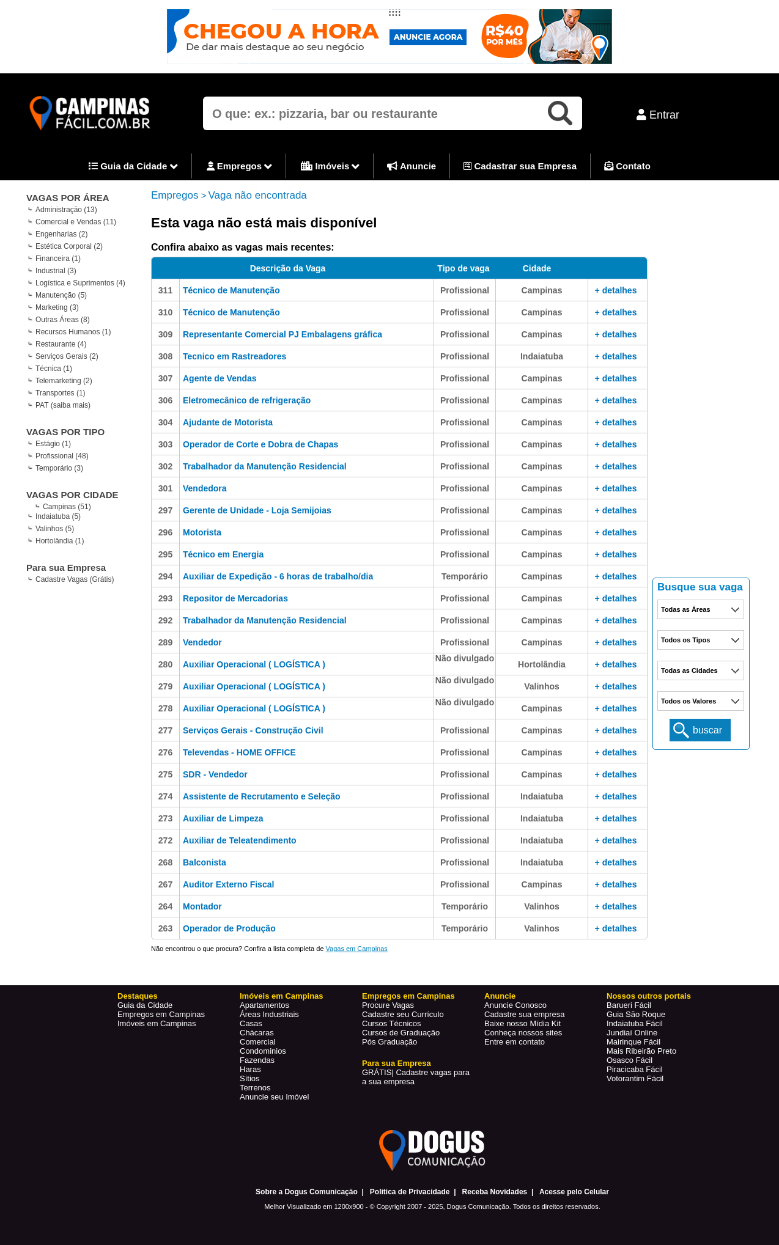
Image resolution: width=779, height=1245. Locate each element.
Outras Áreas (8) (62, 319)
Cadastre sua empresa (524, 1014)
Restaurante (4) (60, 344)
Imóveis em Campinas (156, 1023)
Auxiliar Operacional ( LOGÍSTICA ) (254, 664)
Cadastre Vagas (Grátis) (74, 579)
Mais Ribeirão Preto (641, 1051)
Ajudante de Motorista (228, 422)
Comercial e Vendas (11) (75, 222)
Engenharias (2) (61, 234)
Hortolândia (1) (59, 541)
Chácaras (257, 1032)
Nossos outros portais (649, 996)
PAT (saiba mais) (62, 405)
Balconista (204, 862)
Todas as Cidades (689, 670)
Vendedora (205, 488)
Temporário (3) (59, 468)
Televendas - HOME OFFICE (239, 752)
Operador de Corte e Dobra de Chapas (260, 444)
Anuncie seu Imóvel (274, 1096)
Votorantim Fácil (635, 1078)
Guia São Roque (636, 1014)
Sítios (250, 1078)
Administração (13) (66, 209)
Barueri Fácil (629, 1005)
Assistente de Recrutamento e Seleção (262, 796)
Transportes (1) (60, 393)
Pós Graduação (389, 1041)
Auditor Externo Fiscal (228, 884)
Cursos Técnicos (391, 1023)
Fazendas (257, 1060)
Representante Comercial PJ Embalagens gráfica (282, 334)
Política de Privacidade (410, 1192)
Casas (251, 1023)
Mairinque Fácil (633, 1041)
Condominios (263, 1051)
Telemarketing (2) (63, 380)
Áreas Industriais (269, 1014)
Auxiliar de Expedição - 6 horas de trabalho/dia (278, 576)
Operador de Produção (229, 928)
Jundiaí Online (632, 1032)
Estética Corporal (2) (69, 246)
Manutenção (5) (61, 295)
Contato (627, 166)
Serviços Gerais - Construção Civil (253, 730)
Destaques (137, 996)
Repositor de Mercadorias (235, 598)
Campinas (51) (67, 506)
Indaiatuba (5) (58, 516)
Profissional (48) (62, 456)
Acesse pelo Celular (574, 1192)
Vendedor (202, 642)
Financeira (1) (58, 258)
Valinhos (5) (54, 528)
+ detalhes (616, 290)
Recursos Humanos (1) (73, 332)
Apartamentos (264, 1005)
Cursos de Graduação (401, 1032)
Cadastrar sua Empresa (520, 166)
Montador (202, 906)
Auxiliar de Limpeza (223, 818)
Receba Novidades (495, 1192)
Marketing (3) (57, 307)
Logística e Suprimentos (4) (80, 283)
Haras (250, 1069)
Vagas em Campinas (357, 948)
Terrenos (255, 1087)
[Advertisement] (701, 385)
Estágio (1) (53, 443)
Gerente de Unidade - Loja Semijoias (257, 510)
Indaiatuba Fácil (635, 1023)
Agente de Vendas (220, 378)
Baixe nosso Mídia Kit (522, 1023)
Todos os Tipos (685, 640)
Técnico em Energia (223, 554)
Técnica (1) (53, 368)
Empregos (240, 167)
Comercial (258, 1041)
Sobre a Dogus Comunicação (307, 1192)
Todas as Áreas (686, 609)
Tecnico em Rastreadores (234, 356)
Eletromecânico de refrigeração (247, 400)
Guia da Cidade (133, 167)
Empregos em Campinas (161, 1014)
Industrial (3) (55, 270)
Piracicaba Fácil (635, 1069)
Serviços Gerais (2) (66, 356)
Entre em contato (514, 1041)
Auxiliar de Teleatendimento (240, 840)
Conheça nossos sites (523, 1032)
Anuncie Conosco (515, 1005)
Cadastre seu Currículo (403, 1014)
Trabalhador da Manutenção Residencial (265, 466)
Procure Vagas (388, 1005)
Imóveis (330, 167)
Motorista (202, 532)
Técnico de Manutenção (231, 290)
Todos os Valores (688, 701)
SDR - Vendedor (215, 774)
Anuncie (411, 166)
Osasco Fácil (629, 1060)
